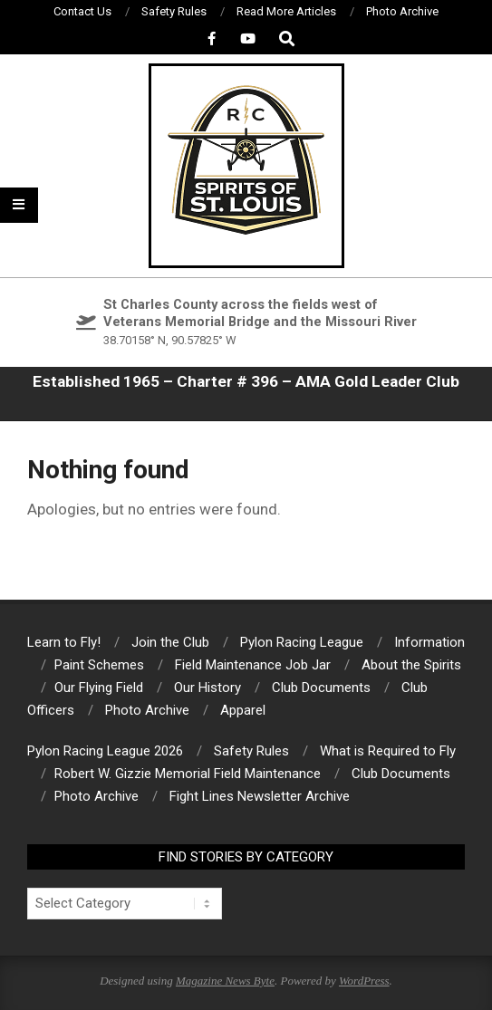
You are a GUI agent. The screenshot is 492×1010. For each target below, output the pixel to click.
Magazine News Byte (225, 980)
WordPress (364, 980)
